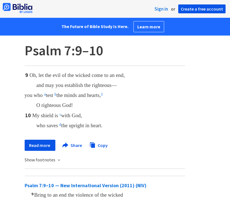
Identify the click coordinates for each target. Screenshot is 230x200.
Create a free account (202, 9)
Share (72, 145)
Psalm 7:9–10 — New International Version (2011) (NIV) (85, 185)
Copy (98, 145)
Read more (40, 145)
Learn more (148, 26)
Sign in (161, 9)
